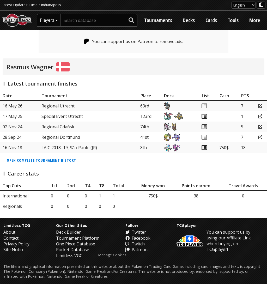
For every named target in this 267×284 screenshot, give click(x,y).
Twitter (135, 232)
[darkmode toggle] (261, 5)
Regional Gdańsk (57, 127)
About (9, 232)
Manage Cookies (112, 255)
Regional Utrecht (58, 106)
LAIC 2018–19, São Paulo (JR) (69, 147)
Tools (233, 20)
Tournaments (158, 20)
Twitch (135, 244)
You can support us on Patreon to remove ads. (133, 41)
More (254, 20)
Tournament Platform (77, 238)
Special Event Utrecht (62, 116)
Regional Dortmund (60, 137)
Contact (11, 238)
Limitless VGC (69, 255)
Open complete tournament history (41, 160)
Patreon (136, 249)
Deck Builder (68, 232)
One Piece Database (75, 244)
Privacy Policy (16, 244)
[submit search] (131, 20)
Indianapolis (51, 4)
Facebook (137, 238)
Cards (211, 20)
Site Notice (14, 249)
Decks (189, 20)
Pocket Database (72, 249)
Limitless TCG (16, 225)
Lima (33, 4)
